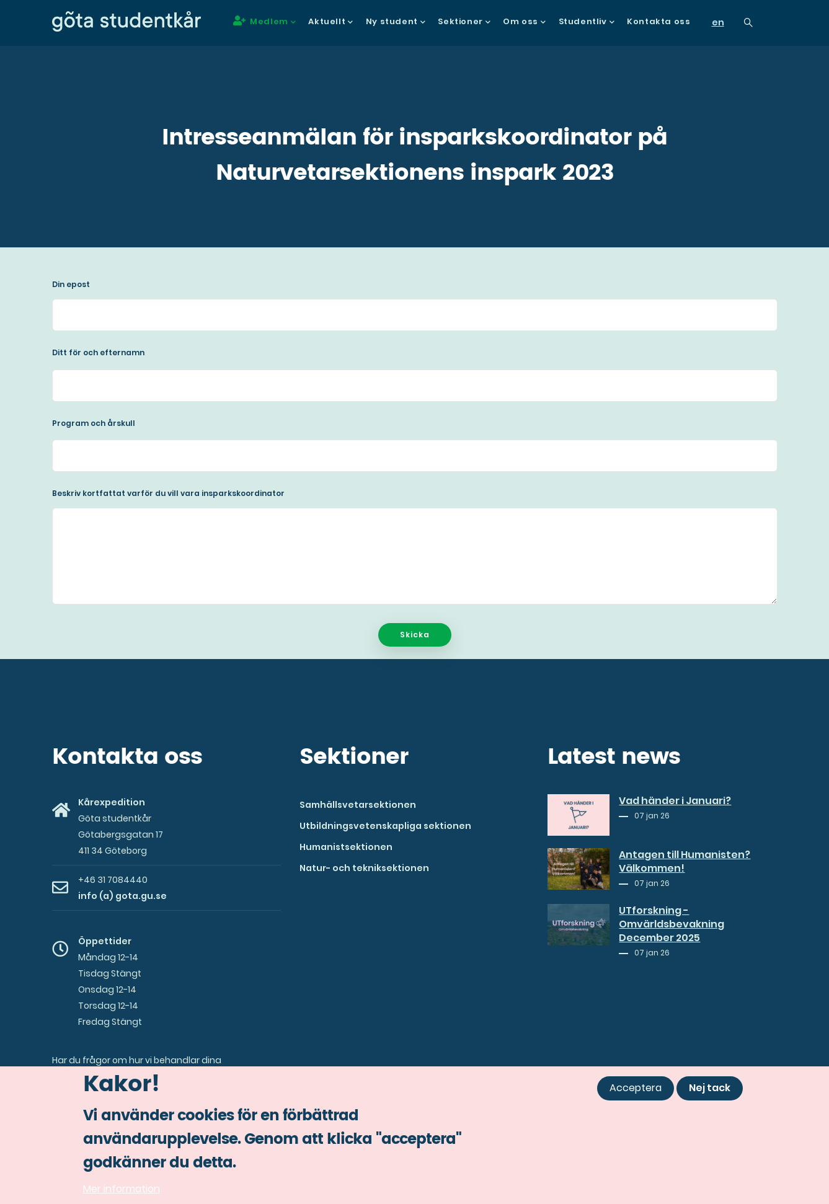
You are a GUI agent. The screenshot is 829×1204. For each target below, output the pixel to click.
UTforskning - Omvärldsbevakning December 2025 (671, 924)
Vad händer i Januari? (675, 801)
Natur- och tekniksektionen (364, 868)
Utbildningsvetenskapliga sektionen (385, 826)
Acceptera (636, 1093)
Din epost (71, 284)
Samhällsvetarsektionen (357, 805)
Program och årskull (93, 423)
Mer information (121, 1194)
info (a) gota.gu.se (122, 896)
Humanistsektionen (345, 847)
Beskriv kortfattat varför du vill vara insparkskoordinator (168, 493)
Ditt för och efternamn (98, 352)
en (718, 22)
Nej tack (709, 1093)
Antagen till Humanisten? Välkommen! (684, 861)
